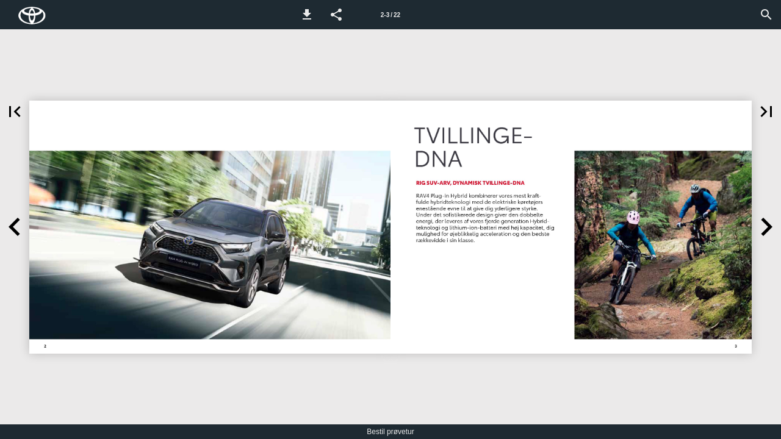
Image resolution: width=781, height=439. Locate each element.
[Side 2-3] (390, 14)
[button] (307, 14)
